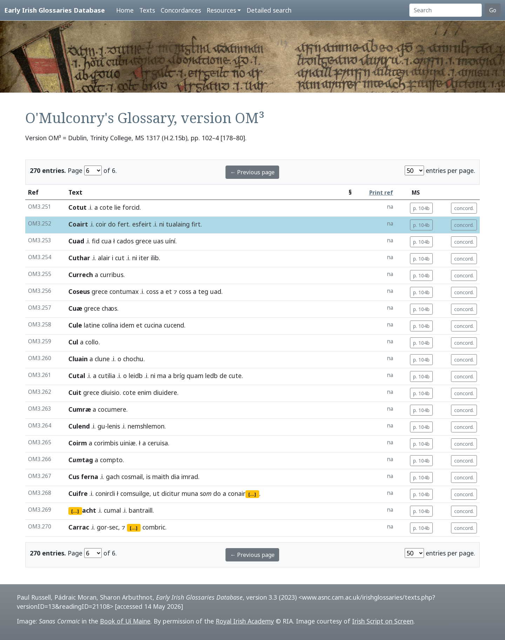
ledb (211, 375)
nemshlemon (146, 426)
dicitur (170, 493)
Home (125, 10)
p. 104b (421, 208)
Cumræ (79, 409)
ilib (155, 258)
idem (127, 325)
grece (143, 241)
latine (92, 325)
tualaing (178, 224)
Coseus (79, 291)
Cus (73, 476)
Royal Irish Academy (245, 621)
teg (203, 291)
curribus (111, 274)
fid (96, 241)
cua (106, 241)
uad (215, 291)
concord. (464, 208)
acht (89, 510)
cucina (153, 325)
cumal (112, 510)
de (223, 375)
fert (123, 224)
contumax (124, 291)
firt (196, 224)
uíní (170, 241)
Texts (147, 10)
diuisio (110, 392)
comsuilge (134, 493)
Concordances (181, 10)
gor (102, 527)
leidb (136, 375)
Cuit (74, 392)
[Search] (445, 10)
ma (161, 375)
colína (110, 325)
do (112, 224)
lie (117, 207)
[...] (252, 494)
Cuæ (75, 308)
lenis (113, 426)
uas (158, 241)
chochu (133, 359)
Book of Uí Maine (125, 621)
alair (104, 258)
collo (92, 342)
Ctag (80, 460)
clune (102, 359)
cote (106, 207)
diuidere (165, 392)
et (169, 291)
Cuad (76, 241)
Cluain (78, 359)
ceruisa (158, 443)
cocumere (112, 409)
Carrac (78, 527)
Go (492, 10)
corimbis (106, 443)
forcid (131, 207)
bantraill (141, 510)
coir (101, 224)
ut (156, 493)
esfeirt (142, 224)
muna (190, 493)
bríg (179, 375)
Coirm (77, 443)
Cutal (76, 375)
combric (153, 527)
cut (119, 258)
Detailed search (269, 10)
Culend (79, 426)
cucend (174, 325)
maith (160, 476)
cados (125, 241)
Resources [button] (221, 10)
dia (175, 476)
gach (113, 476)
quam (195, 375)
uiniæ (128, 443)
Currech (80, 274)
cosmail (132, 476)
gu (101, 426)
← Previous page (252, 172)
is (148, 476)
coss (152, 291)
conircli (105, 493)
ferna (89, 476)
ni (161, 224)
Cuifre (78, 493)
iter (144, 258)
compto (111, 460)
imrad (189, 476)
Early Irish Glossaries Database (54, 10)
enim (144, 392)
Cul (73, 342)
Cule (75, 325)
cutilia (106, 375)
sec (113, 527)
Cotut (77, 207)
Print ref (381, 192)
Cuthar (79, 258)
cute (235, 375)
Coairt (78, 224)
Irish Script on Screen (382, 621)
